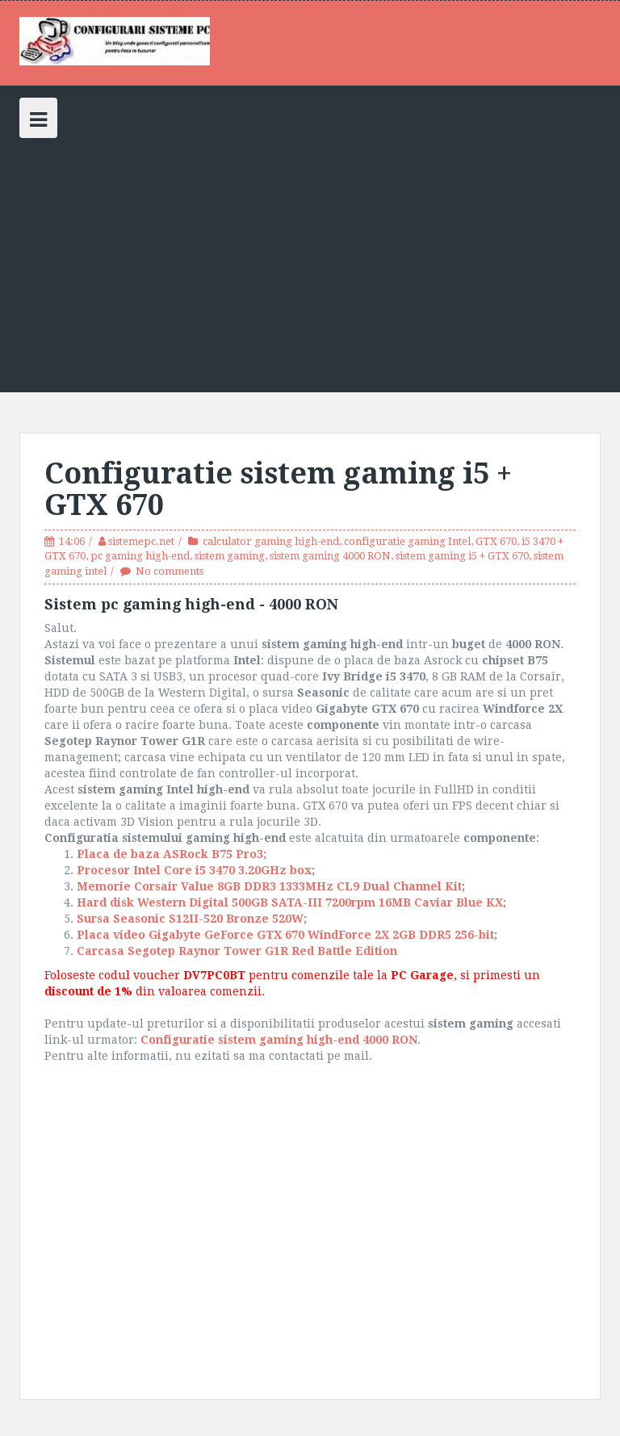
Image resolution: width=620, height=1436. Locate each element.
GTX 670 (496, 541)
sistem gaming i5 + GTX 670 (462, 556)
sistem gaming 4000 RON (330, 556)
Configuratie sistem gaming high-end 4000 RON (278, 1039)
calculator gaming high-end (271, 541)
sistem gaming (230, 556)
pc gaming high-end (140, 556)
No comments (169, 571)
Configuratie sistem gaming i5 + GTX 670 (278, 489)
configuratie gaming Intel (407, 541)
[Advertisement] (310, 259)
